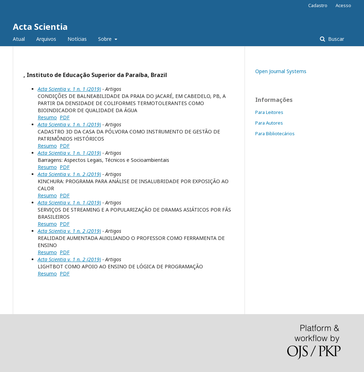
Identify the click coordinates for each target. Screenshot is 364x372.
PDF (65, 117)
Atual (19, 38)
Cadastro (317, 5)
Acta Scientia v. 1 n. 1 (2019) (69, 89)
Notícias (77, 38)
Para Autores (269, 123)
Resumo (47, 117)
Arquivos (46, 38)
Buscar (335, 38)
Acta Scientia (40, 26)
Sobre (105, 38)
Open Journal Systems (280, 71)
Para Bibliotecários (275, 133)
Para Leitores (269, 112)
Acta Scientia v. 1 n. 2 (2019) (69, 174)
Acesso (343, 5)
